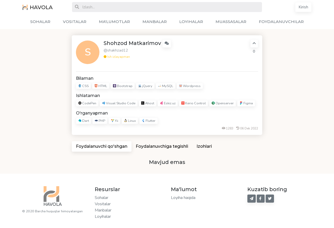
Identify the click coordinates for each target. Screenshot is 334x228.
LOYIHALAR (191, 21)
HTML (100, 86)
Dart (83, 120)
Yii (114, 120)
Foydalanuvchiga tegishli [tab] (162, 146)
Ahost (147, 103)
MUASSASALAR (231, 21)
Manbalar (103, 210)
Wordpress (190, 86)
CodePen (87, 103)
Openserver (223, 103)
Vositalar (103, 204)
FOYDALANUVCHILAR (281, 21)
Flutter (149, 120)
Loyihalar (103, 216)
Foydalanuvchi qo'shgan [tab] (101, 146)
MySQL (165, 86)
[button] (166, 43)
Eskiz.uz (168, 103)
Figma (246, 103)
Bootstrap (123, 86)
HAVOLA (37, 7)
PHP (100, 120)
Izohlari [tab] (204, 146)
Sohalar (101, 198)
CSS (83, 86)
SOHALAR (40, 21)
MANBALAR (154, 21)
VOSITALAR (74, 21)
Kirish (303, 7)
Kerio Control (193, 103)
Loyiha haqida (183, 198)
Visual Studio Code (118, 103)
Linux (130, 120)
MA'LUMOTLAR (114, 21)
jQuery (145, 86)
